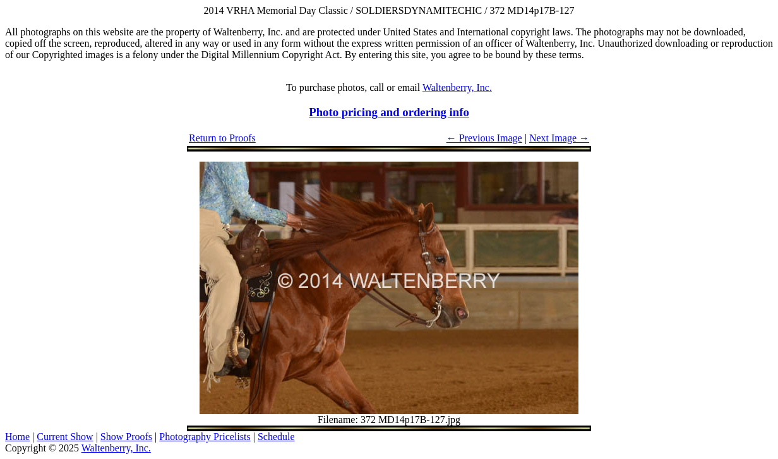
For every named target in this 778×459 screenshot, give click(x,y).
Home (17, 436)
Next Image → (559, 138)
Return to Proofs (222, 138)
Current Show (65, 436)
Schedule (276, 436)
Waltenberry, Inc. (457, 87)
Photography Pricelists (204, 436)
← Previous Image (484, 138)
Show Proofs (126, 436)
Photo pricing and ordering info (389, 112)
